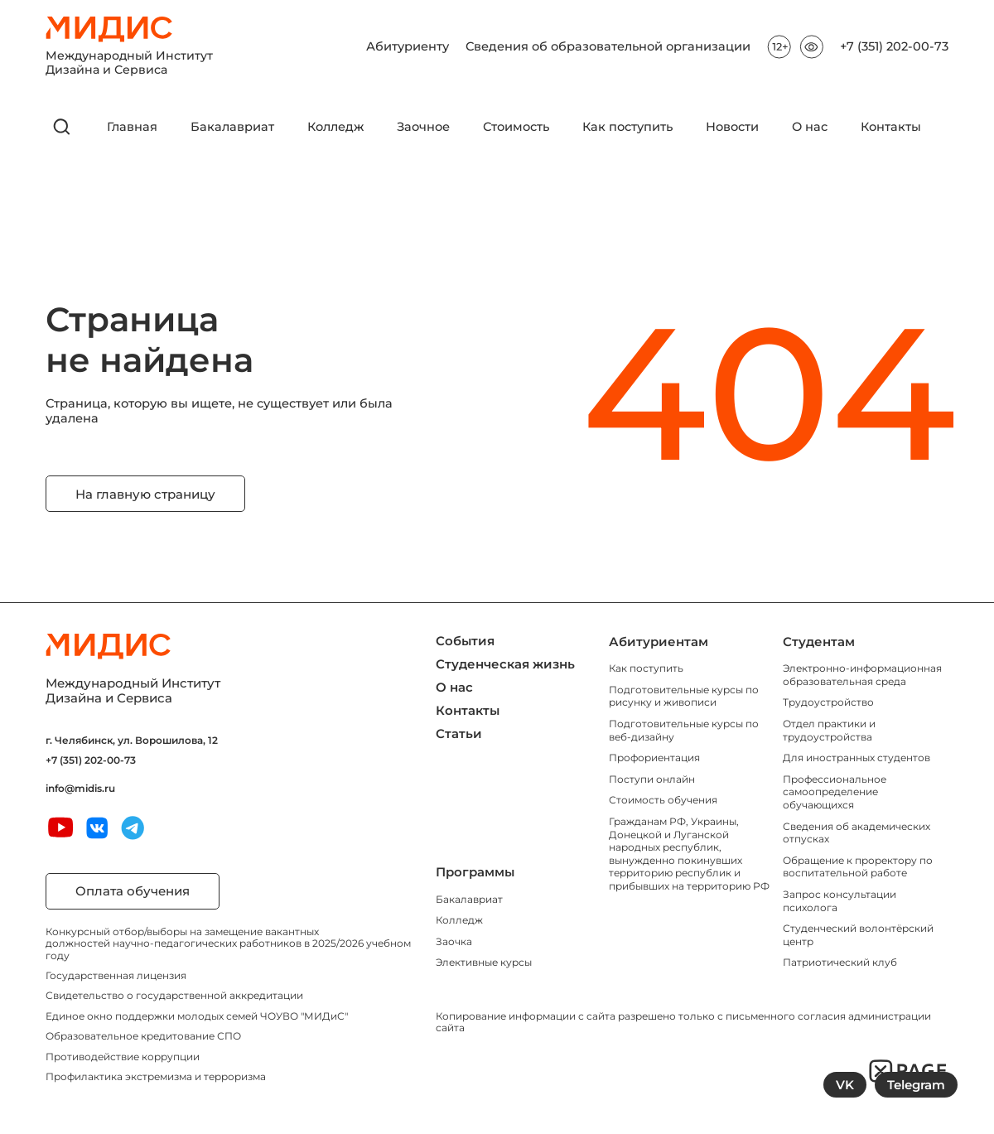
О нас (810, 127)
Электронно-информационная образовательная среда (862, 675)
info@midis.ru (80, 788)
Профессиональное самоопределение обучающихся (834, 792)
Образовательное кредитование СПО (143, 1036)
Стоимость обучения (663, 800)
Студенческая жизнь (505, 664)
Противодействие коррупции (123, 1056)
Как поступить (627, 127)
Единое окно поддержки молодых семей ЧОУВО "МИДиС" (197, 1016)
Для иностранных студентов (856, 757)
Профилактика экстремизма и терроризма (156, 1076)
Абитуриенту (407, 47)
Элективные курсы (484, 962)
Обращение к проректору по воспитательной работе (858, 867)
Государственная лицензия (116, 975)
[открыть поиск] (62, 126)
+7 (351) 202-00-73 (894, 47)
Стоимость (516, 127)
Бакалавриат (232, 127)
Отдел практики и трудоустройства (829, 730)
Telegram (916, 1085)
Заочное (423, 127)
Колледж (335, 127)
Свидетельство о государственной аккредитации (174, 995)
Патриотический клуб (840, 962)
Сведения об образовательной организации (608, 47)
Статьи (459, 733)
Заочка (454, 941)
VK (845, 1085)
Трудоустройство (828, 702)
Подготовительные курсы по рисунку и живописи (684, 696)
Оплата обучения (132, 891)
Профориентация (654, 757)
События (465, 641)
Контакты (891, 127)
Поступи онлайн (652, 779)
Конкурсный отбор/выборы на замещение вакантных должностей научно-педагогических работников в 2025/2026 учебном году (228, 943)
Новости (732, 127)
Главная (132, 127)
